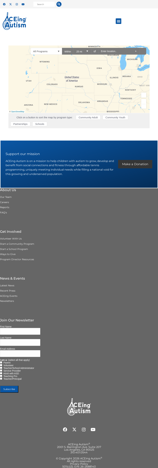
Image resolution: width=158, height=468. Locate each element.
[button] (118, 21)
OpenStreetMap (17, 112)
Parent (6, 362)
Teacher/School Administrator (18, 368)
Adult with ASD (10, 373)
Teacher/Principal (12, 379)
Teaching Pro (9, 376)
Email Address (7, 349)
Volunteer (7, 365)
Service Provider (11, 370)
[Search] (58, 4)
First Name (5, 326)
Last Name (5, 337)
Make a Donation (135, 164)
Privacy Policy (79, 463)
